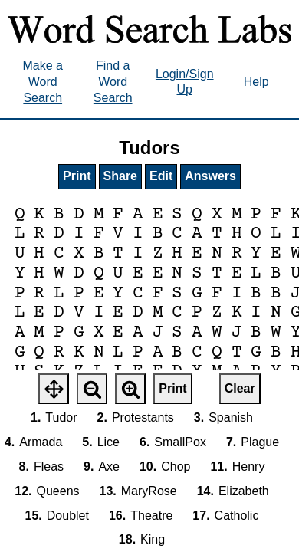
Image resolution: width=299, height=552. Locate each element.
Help (256, 81)
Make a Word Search (42, 81)
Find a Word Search (113, 81)
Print (76, 175)
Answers (210, 175)
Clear (240, 388)
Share (120, 175)
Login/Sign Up (185, 82)
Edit (161, 175)
